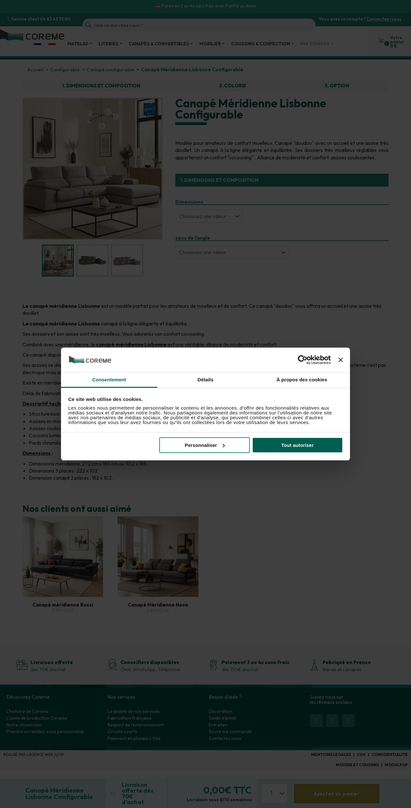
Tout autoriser (297, 445)
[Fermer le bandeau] (340, 360)
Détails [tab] (205, 379)
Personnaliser (205, 445)
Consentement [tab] (109, 379)
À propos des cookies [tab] (301, 379)
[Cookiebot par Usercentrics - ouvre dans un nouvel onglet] (303, 360)
